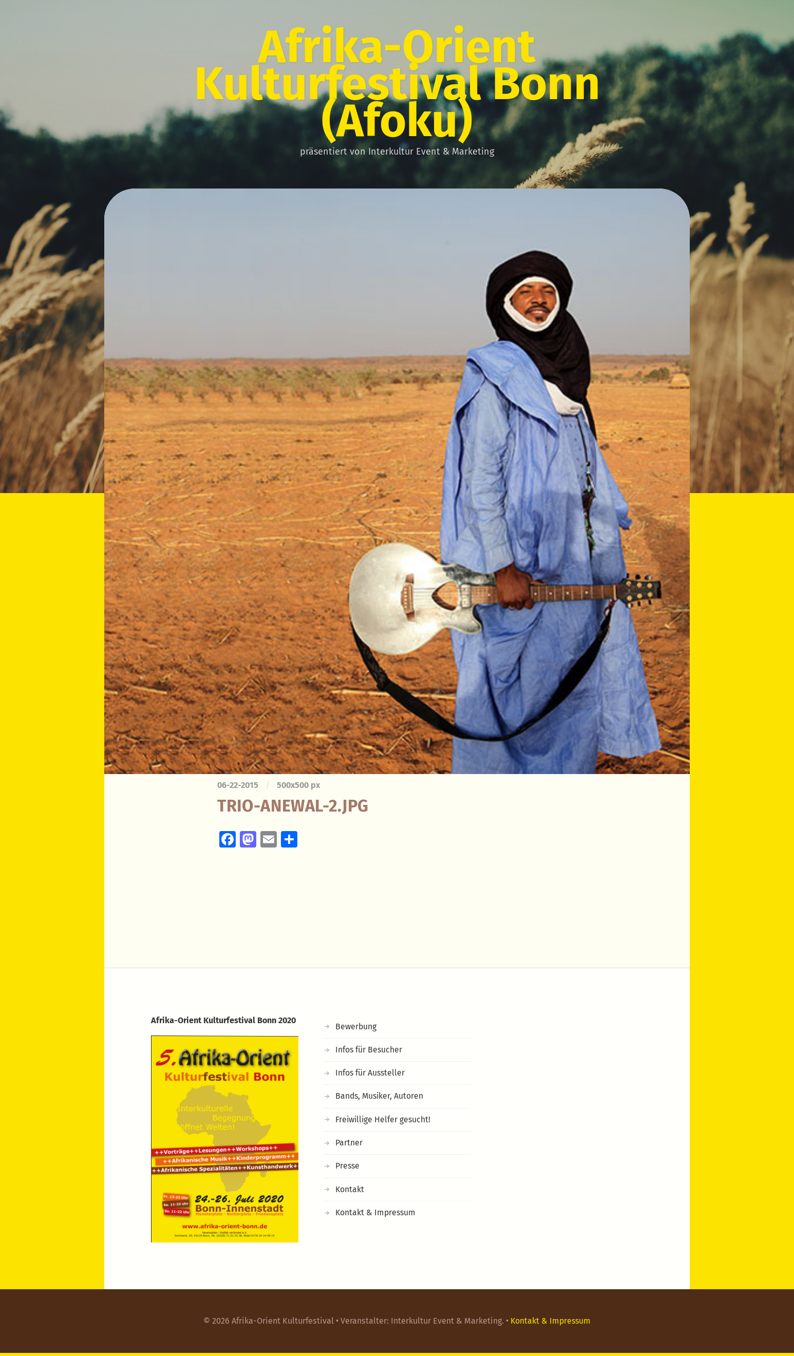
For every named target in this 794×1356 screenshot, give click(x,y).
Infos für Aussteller (370, 1076)
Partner (349, 1146)
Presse (348, 1169)
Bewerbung (356, 1029)
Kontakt (350, 1192)
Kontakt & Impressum (376, 1215)
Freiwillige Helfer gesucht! (384, 1122)
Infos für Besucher (369, 1053)
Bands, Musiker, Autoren (380, 1099)
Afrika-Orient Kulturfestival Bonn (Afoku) (397, 85)
